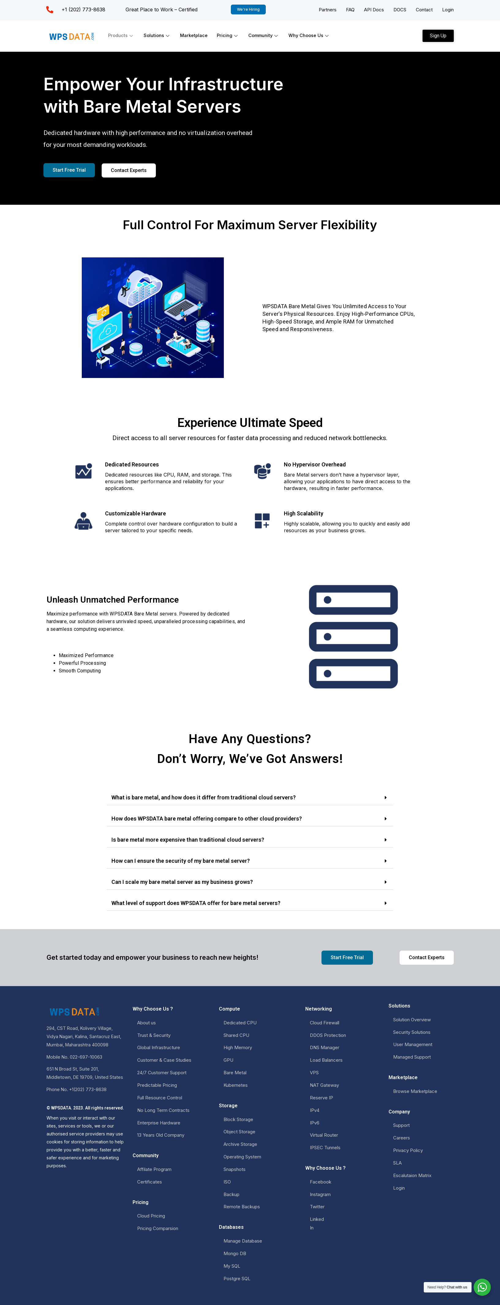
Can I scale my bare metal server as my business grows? (182, 882)
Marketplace (194, 36)
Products (121, 36)
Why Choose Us (312, 36)
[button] (250, 797)
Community (265, 36)
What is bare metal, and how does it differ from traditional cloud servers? (203, 797)
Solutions (157, 36)
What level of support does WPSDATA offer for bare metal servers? (195, 903)
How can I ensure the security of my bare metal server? (180, 861)
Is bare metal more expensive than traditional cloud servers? (187, 839)
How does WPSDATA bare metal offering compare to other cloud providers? (206, 818)
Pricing (228, 36)
